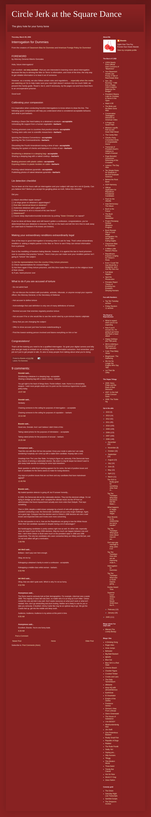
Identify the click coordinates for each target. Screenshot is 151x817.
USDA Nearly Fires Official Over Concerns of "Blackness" (112, 65)
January (111, 613)
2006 (108, 439)
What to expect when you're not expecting (111, 323)
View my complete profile (127, 50)
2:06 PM (21, 542)
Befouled (108, 651)
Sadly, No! (109, 749)
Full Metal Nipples (109, 273)
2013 (108, 416)
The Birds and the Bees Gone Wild (111, 108)
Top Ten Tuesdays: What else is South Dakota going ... (112, 578)
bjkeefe (108, 657)
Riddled (108, 743)
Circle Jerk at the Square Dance (67, 14)
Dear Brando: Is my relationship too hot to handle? (112, 521)
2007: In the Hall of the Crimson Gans (111, 394)
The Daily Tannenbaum (110, 681)
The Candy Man (111, 135)
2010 (108, 426)
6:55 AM (21, 617)
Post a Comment (21, 636)
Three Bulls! (110, 766)
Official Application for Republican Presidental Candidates (110, 192)
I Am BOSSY (110, 722)
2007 (108, 436)
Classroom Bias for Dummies (41, 48)
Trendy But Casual (109, 770)
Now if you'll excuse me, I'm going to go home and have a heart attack (112, 332)
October (111, 451)
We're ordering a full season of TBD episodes (111, 346)
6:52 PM (21, 585)
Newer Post (16, 641)
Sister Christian (67, 216)
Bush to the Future (109, 210)
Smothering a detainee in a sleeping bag (29, 154)
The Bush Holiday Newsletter (109, 216)
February (111, 609)
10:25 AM (22, 440)
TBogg (107, 758)
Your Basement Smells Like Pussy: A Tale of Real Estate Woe (111, 75)
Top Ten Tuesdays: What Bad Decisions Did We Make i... (112, 499)
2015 (108, 412)
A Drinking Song (111, 642)
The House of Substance (110, 718)
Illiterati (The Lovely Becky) (110, 630)
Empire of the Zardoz (110, 700)
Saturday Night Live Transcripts (111, 795)
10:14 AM (22, 416)
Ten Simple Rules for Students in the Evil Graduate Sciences (112, 173)
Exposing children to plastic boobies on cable (31, 164)
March (110, 477)
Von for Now (110, 774)
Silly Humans (110, 755)
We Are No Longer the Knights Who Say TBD (112, 364)
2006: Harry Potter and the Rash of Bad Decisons (110, 386)
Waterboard (19, 213)
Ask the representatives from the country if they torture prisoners (41, 262)
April (110, 473)
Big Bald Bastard (111, 654)
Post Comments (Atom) (31, 645)
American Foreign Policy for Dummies (74, 48)
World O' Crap (110, 777)
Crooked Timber (111, 674)
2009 (108, 429)
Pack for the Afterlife (110, 200)
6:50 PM (21, 571)
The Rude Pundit (111, 747)
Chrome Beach (111, 668)
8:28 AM (21, 631)
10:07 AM (22, 392)
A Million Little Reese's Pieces (111, 250)
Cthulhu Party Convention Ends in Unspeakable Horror (111, 141)
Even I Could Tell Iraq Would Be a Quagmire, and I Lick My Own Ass (111, 266)
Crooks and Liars (111, 677)
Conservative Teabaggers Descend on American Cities (111, 117)
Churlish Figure (111, 671)
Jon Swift (108, 730)
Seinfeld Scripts (111, 799)
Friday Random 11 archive (111, 307)
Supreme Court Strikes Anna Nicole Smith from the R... (112, 599)
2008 (108, 433)
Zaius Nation (110, 780)
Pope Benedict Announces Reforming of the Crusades (111, 159)
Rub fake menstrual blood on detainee (30, 205)
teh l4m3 (21, 550)
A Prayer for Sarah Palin (109, 124)
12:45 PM (22, 481)
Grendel (21, 373)
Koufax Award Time (112, 588)
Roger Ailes (109, 645)
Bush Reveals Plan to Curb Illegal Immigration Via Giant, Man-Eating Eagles (111, 235)
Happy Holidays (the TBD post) (111, 340)
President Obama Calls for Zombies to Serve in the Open (112, 97)
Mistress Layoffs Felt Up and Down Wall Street (112, 130)
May (110, 470)
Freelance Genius (109, 705)
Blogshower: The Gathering (111, 357)
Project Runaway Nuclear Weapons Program (111, 224)
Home (53, 641)
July (110, 463)
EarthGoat (109, 693)
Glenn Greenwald (112, 714)
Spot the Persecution (109, 278)
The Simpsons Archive (110, 803)
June (110, 467)
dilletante (108, 685)
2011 (108, 422)
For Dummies (23, 361)
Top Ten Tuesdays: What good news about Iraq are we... (112, 534)
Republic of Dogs (111, 741)
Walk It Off (109, 103)
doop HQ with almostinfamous (111, 689)
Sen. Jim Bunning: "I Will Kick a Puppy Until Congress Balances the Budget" (111, 86)
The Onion (109, 791)
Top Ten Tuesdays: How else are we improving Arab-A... (112, 557)
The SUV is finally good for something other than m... (112, 485)
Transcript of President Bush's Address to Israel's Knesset (111, 150)
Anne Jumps (110, 648)
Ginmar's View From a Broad (110, 710)
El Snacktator (110, 696)
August (111, 460)
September (112, 454)
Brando (21, 424)
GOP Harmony (111, 185)
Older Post (89, 641)
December (112, 442)
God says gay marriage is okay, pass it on (112, 545)
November (112, 448)
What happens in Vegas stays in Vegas (113, 510)
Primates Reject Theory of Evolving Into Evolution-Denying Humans (112, 286)
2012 (108, 419)
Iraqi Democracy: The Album (111, 205)
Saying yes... (110, 752)
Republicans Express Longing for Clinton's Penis (111, 257)
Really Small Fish (112, 738)
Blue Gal (108, 660)
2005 (108, 617)
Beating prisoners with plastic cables (27, 161)
